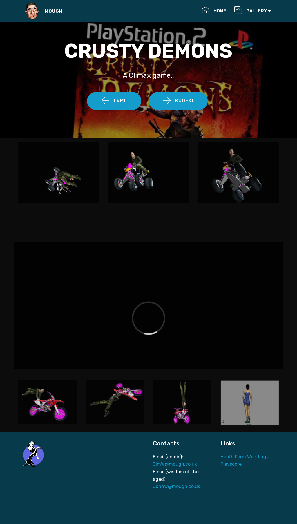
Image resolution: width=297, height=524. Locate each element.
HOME (215, 10)
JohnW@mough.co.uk (177, 486)
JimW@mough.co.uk (175, 464)
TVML (114, 101)
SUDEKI (178, 101)
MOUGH (53, 11)
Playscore (231, 464)
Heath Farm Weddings (244, 457)
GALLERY (250, 10)
